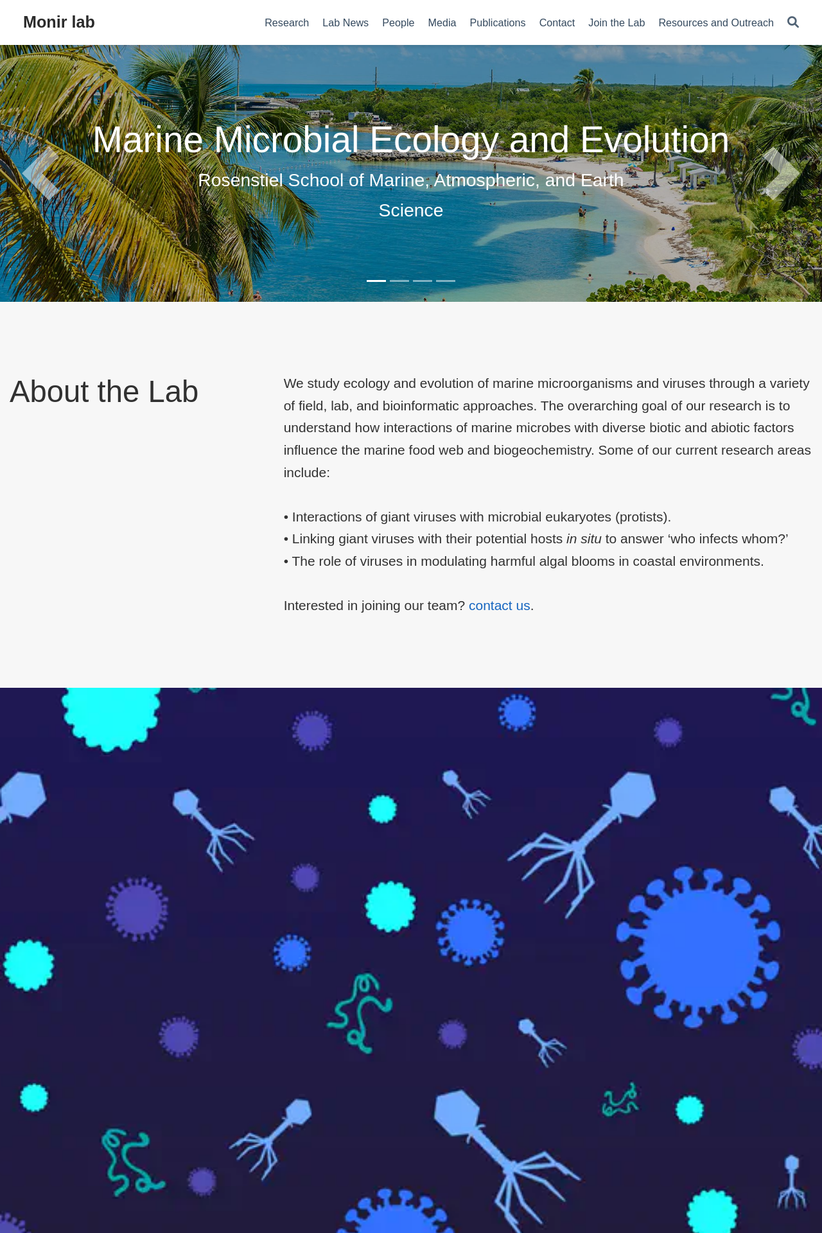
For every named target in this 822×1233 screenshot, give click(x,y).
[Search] (793, 22)
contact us (499, 605)
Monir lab (59, 22)
